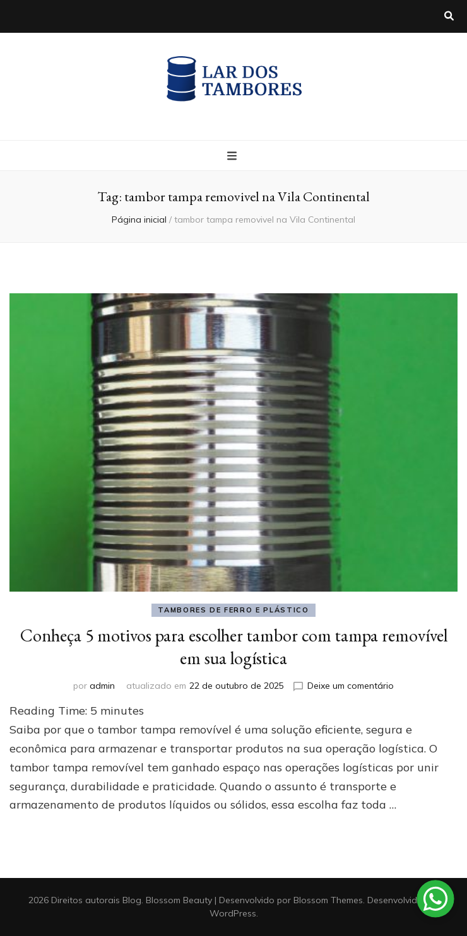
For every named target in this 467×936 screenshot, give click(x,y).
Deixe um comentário (350, 685)
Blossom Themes (328, 900)
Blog (131, 900)
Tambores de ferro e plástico (233, 609)
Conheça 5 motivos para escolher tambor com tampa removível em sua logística (233, 646)
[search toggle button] (449, 16)
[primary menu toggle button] (233, 156)
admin (102, 685)
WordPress (233, 913)
